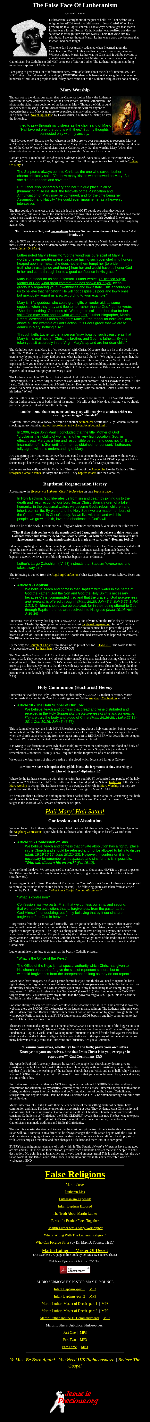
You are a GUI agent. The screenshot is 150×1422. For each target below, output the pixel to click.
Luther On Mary (28, 248)
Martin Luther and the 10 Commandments (69, 1318)
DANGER (104, 645)
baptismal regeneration (96, 624)
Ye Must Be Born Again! (32, 1359)
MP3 (92, 1289)
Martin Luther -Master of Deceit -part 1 (69, 1304)
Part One (69, 1332)
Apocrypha (98, 469)
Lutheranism (44, 648)
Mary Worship (109, 785)
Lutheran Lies (75, 1192)
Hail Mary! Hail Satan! (75, 811)
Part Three (69, 1347)
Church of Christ (40, 645)
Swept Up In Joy (41, 115)
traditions (115, 782)
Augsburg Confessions (103, 698)
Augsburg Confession (65, 574)
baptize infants (87, 473)
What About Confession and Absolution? (75, 890)
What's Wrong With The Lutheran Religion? (75, 1235)
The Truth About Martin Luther (75, 1214)
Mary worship (18, 785)
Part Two (69, 1340)
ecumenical (86, 422)
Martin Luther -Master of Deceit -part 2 (69, 1311)
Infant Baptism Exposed (75, 1206)
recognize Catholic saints (25, 473)
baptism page (102, 491)
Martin (75, 1185)
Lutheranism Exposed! (75, 1199)
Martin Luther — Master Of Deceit (75, 1250)
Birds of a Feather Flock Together (75, 1221)
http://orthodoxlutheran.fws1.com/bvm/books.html (73, 425)
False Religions (75, 1174)
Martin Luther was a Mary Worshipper (75, 1228)
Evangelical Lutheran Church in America (57, 491)
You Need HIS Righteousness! (86, 1359)
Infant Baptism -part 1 (69, 1289)
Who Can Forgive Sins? (52, 1242)
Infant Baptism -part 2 (69, 1296)
